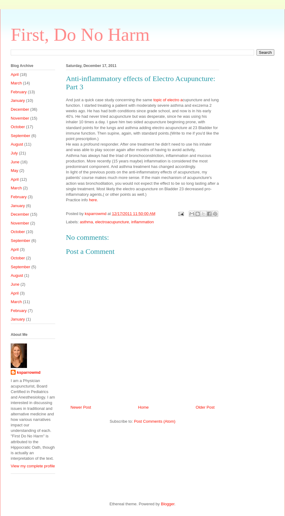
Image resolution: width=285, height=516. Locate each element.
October (18, 126)
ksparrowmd (96, 213)
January (18, 100)
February (19, 92)
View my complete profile (33, 466)
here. (93, 200)
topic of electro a (167, 100)
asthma (86, 222)
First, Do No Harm (80, 34)
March (16, 83)
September (20, 135)
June (15, 162)
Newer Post (80, 407)
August (17, 144)
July (14, 153)
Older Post (205, 407)
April (15, 74)
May (14, 170)
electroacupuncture (112, 222)
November (20, 118)
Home (143, 407)
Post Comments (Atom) (154, 421)
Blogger (167, 504)
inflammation (142, 222)
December (20, 109)
